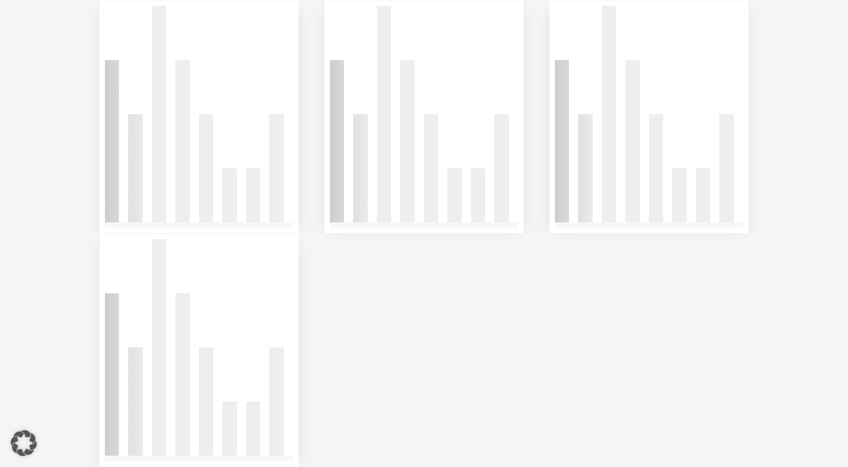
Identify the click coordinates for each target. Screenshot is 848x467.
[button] (24, 443)
